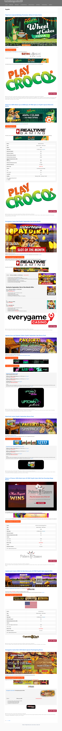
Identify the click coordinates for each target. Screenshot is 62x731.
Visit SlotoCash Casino (13, 439)
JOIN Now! (52, 561)
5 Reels (13, 564)
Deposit (16, 96)
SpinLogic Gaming (48, 98)
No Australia (42, 471)
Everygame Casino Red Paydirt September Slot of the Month (23, 221)
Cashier (14, 96)
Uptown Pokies (27, 355)
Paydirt (14, 98)
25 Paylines (9, 564)
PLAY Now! (52, 640)
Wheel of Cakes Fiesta (22, 58)
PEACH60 (17, 98)
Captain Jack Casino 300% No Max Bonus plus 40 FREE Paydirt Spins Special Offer (29, 571)
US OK (15, 99)
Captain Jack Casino (13, 588)
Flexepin (12, 410)
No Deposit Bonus (24, 4)
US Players (17, 99)
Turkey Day (16, 715)
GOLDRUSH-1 (13, 377)
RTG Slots (12, 472)
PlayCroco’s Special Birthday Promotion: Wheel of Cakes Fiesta (23, 15)
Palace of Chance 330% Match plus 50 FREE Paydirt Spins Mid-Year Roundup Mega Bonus (29, 478)
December (20, 714)
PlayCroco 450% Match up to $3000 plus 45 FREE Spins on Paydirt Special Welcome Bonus (29, 105)
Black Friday (11, 714)
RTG (36, 98)
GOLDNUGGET (34, 267)
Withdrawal (42, 96)
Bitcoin (7, 96)
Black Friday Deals (16, 714)
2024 (7, 97)
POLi (51, 410)
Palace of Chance (18, 511)
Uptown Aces (20, 355)
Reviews (51, 4)
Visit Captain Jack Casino (13, 595)
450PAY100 (13, 135)
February (21, 644)
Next (10, 720)
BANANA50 (23, 97)
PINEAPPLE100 (21, 98)
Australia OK (14, 97)
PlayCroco (7, 47)
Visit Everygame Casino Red (14, 257)
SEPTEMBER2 (10, 306)
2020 (7, 410)
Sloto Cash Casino (20, 472)
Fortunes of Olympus (46, 97)
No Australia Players (47, 471)
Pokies (27, 98)
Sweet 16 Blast (7, 99)
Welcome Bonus (31, 4)
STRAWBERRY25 (53, 98)
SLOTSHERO (28, 588)
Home (6, 4)
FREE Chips (11, 4)
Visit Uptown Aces (11, 358)
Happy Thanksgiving (35, 714)
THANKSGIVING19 (35, 679)
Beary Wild (26, 97)
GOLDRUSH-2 (13, 379)
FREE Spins (17, 4)
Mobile (29, 410)
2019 (8, 714)
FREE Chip (24, 96)
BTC (38, 97)
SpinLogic (43, 98)
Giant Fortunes (52, 97)
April (8, 97)
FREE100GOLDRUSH (14, 382)
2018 (7, 714)
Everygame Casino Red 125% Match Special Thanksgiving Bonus (24, 650)
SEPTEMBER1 (10, 302)
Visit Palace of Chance (13, 521)
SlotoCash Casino (14, 436)
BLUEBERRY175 (36, 97)
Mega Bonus (17, 564)
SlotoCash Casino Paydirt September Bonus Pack (19, 416)
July (14, 564)
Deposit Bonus (20, 96)
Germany (30, 714)
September (15, 472)
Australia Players (18, 97)
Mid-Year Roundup (22, 564)
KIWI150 (9, 98)
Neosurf (12, 98)
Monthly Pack (32, 410)
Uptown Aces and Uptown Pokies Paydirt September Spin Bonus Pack (25, 335)
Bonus (12, 96)
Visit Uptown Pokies (12, 366)
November (39, 714)
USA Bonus (38, 4)
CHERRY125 (41, 97)
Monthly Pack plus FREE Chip (39, 410)
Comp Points (17, 329)
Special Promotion (37, 96)
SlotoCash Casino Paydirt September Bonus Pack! (15, 446)
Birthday (30, 97)
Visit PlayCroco (10, 50)
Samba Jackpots (39, 98)
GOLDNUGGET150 (11, 291)
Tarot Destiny (12, 99)
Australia (11, 97)
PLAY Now (52, 93)
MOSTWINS (46, 518)
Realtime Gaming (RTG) (32, 98)
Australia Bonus (44, 4)
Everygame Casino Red (24, 254)
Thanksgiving (7, 715)
